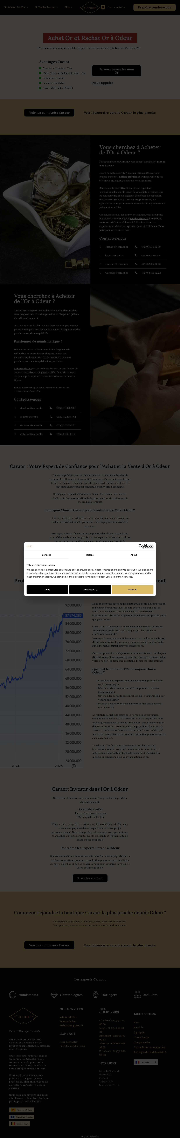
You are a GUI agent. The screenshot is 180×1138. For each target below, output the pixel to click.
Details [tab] (90, 554)
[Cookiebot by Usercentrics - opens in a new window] (140, 546)
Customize (90, 589)
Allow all (132, 589)
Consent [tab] (46, 554)
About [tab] (134, 554)
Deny (47, 589)
